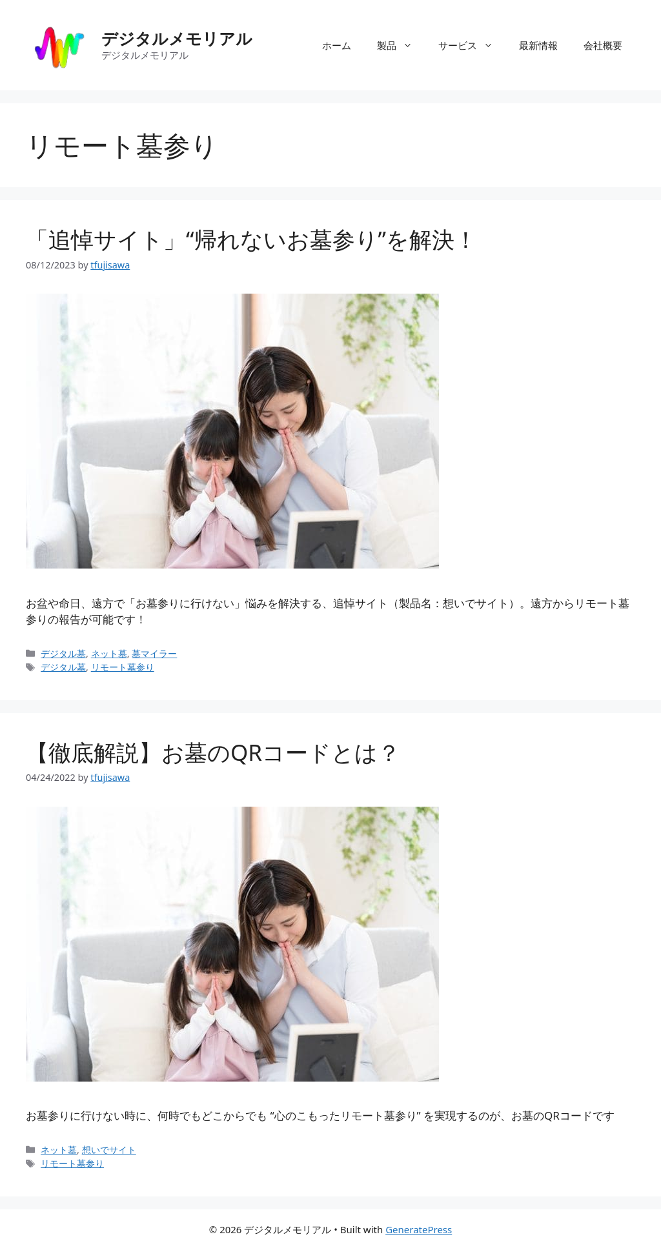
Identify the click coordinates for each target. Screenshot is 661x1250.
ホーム (336, 45)
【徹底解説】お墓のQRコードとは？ (213, 752)
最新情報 (538, 45)
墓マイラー (154, 653)
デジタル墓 (63, 653)
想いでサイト (109, 1150)
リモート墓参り (122, 667)
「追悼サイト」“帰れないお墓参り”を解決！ (251, 239)
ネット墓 (109, 653)
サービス (472, 45)
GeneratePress (418, 1229)
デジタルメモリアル (176, 38)
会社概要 (603, 45)
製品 (401, 45)
